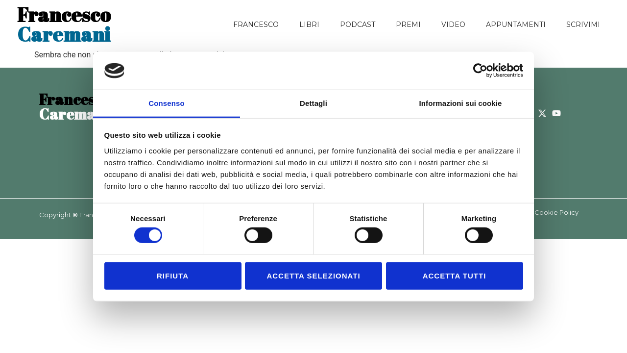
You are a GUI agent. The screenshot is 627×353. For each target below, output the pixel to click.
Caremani (64, 24)
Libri (309, 24)
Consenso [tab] (166, 103)
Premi (408, 24)
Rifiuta (173, 275)
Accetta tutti (454, 275)
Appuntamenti (516, 24)
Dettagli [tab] (313, 103)
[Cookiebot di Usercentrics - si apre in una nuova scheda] (480, 70)
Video (453, 24)
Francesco (256, 24)
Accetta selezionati (313, 275)
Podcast (357, 24)
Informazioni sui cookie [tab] (460, 103)
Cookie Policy (556, 212)
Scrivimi (583, 24)
